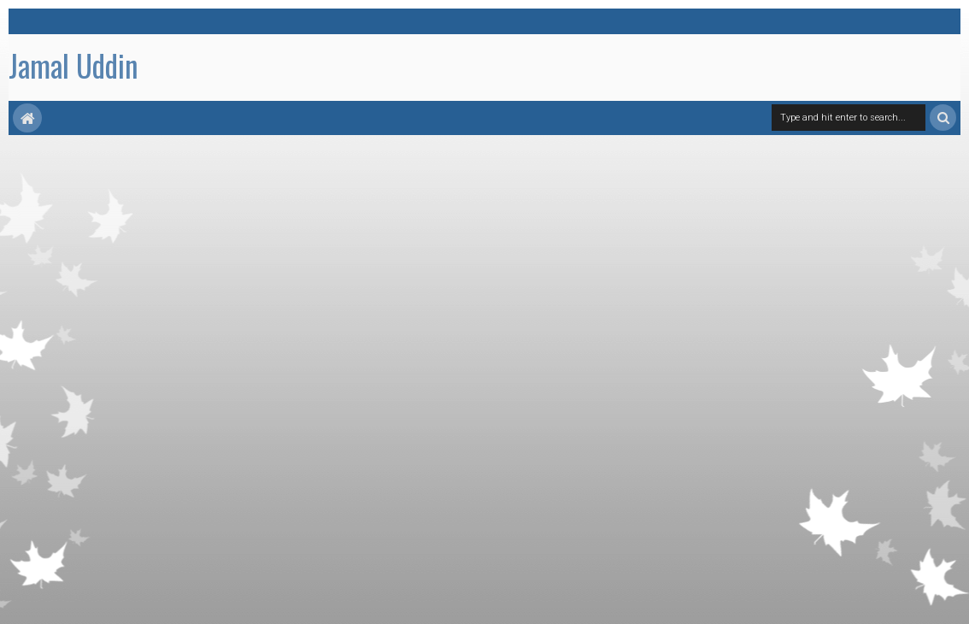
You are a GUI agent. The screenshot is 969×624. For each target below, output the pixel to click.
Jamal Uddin (73, 65)
